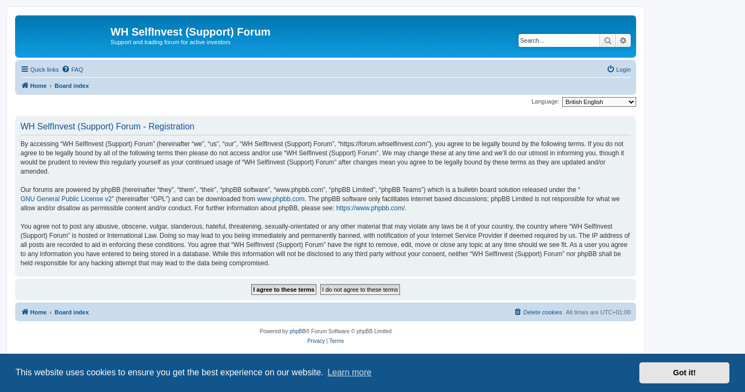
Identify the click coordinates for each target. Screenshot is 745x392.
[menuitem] (72, 69)
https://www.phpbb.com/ (370, 208)
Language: (546, 101)
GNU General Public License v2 (66, 199)
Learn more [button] (349, 372)
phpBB (297, 331)
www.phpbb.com (281, 199)
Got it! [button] (684, 372)
